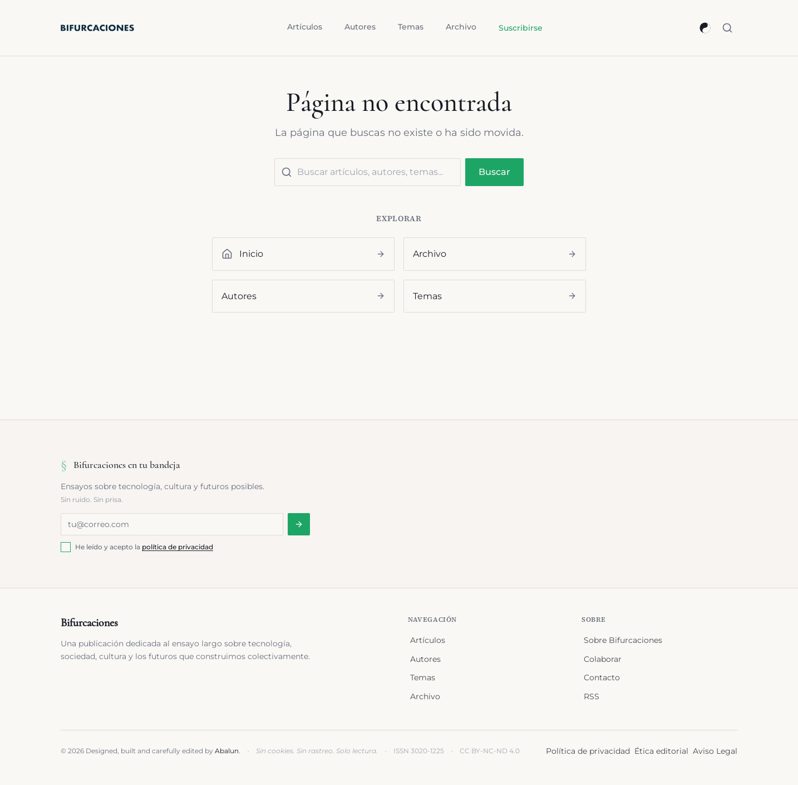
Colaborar (603, 659)
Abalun (227, 751)
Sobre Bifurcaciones (623, 640)
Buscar (494, 172)
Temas (410, 27)
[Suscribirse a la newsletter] (299, 524)
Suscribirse (521, 28)
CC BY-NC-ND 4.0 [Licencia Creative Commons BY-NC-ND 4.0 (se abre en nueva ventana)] (490, 751)
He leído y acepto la (144, 547)
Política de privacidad (588, 751)
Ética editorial (661, 751)
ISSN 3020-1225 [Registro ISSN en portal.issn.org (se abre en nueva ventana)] (418, 751)
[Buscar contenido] (367, 172)
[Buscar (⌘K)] (727, 28)
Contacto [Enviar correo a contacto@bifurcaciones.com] (602, 677)
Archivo (461, 27)
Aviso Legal (715, 751)
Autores (360, 27)
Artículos (304, 27)
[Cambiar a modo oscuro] (705, 28)
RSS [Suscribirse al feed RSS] (591, 696)
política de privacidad (177, 547)
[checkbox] (66, 547)
